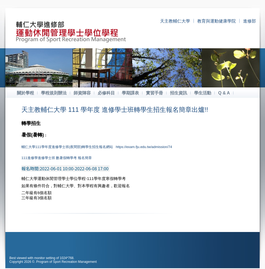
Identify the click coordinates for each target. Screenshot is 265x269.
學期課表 (130, 93)
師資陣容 (82, 93)
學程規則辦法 (54, 93)
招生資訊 (178, 93)
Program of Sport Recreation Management (66, 262)
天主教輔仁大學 (175, 21)
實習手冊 (154, 93)
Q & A (224, 93)
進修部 (249, 21)
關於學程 (25, 93)
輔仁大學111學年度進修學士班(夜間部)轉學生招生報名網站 (67, 147)
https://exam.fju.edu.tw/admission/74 (144, 147)
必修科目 (106, 93)
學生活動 (202, 93)
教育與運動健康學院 (216, 21)
